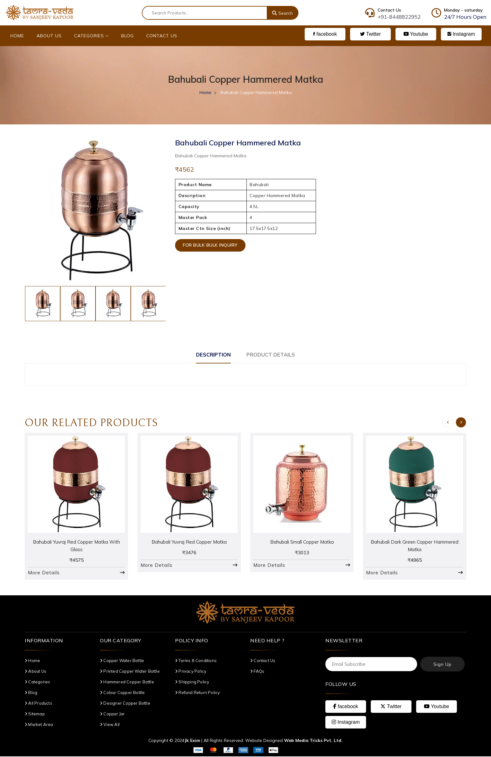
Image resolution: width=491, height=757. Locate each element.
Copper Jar (112, 714)
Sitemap (35, 714)
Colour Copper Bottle (122, 693)
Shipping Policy (192, 682)
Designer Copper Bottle (125, 703)
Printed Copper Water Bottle (130, 671)
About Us (49, 36)
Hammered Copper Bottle (127, 682)
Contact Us (161, 36)
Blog (127, 36)
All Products (38, 703)
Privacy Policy (190, 671)
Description (209, 354)
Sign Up (442, 665)
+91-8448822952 (399, 16)
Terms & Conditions (196, 661)
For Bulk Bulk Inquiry (212, 246)
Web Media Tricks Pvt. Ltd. (313, 741)
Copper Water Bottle (122, 661)
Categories (91, 36)
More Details (44, 573)
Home (17, 36)
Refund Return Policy (197, 693)
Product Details (274, 354)
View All (110, 725)
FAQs (257, 671)
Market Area (39, 725)
